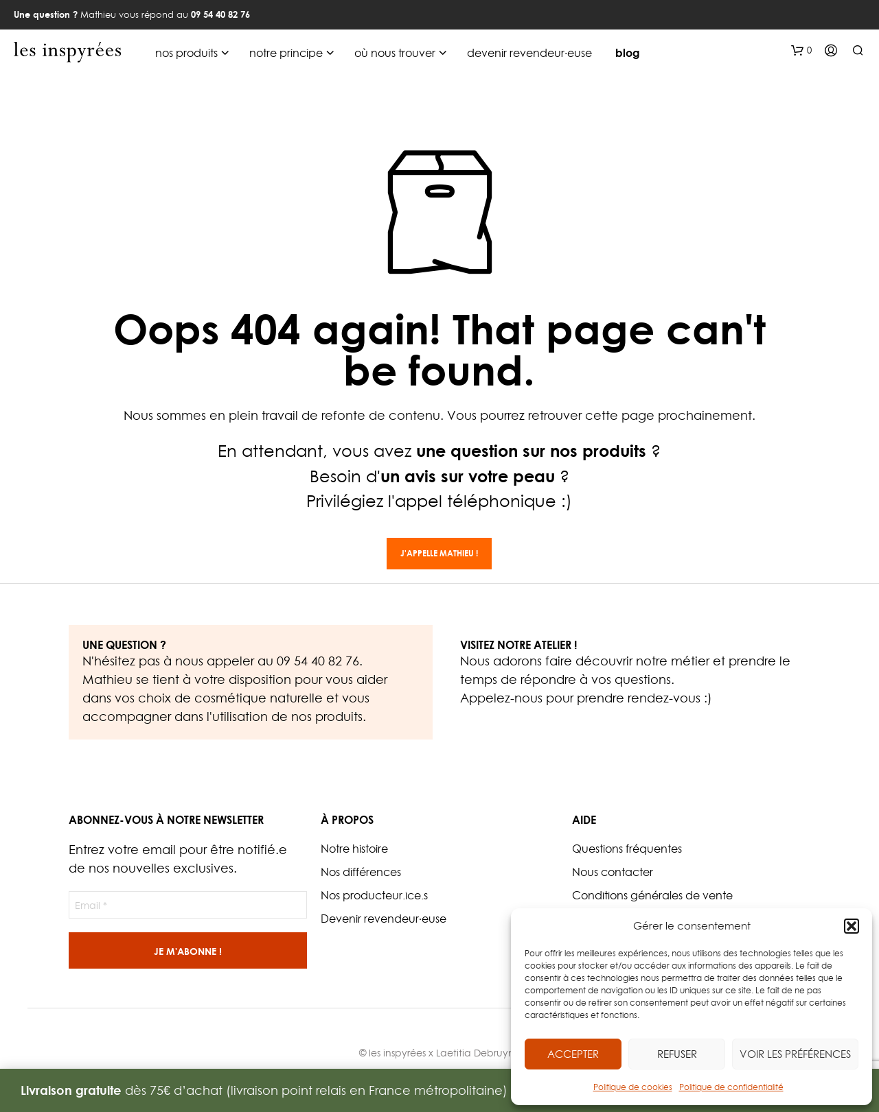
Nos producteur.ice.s (374, 895)
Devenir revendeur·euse (383, 918)
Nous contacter (612, 872)
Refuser (677, 1054)
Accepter (573, 1054)
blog (627, 53)
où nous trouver (394, 53)
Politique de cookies (632, 1087)
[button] (851, 926)
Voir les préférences (795, 1054)
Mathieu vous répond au (132, 14)
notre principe (286, 53)
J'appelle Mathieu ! (439, 553)
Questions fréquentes (627, 848)
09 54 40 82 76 (318, 661)
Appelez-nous (501, 698)
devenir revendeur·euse (529, 53)
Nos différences (361, 872)
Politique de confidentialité (731, 1087)
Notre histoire (354, 848)
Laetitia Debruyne (478, 1053)
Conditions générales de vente (652, 895)
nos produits (186, 53)
